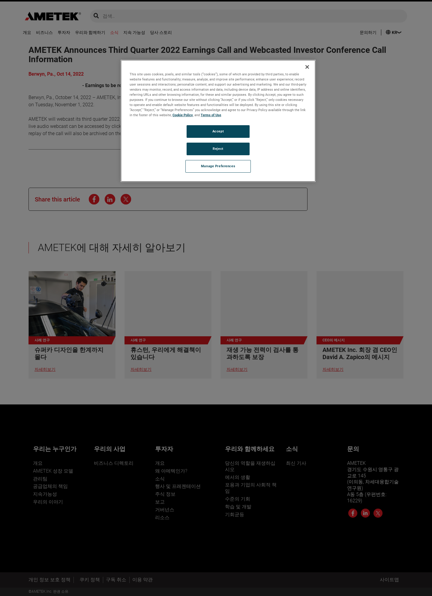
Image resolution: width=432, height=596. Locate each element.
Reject (218, 149)
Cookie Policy (182, 115)
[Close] (307, 67)
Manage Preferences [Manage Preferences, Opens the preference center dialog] (218, 166)
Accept (218, 131)
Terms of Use (211, 115)
